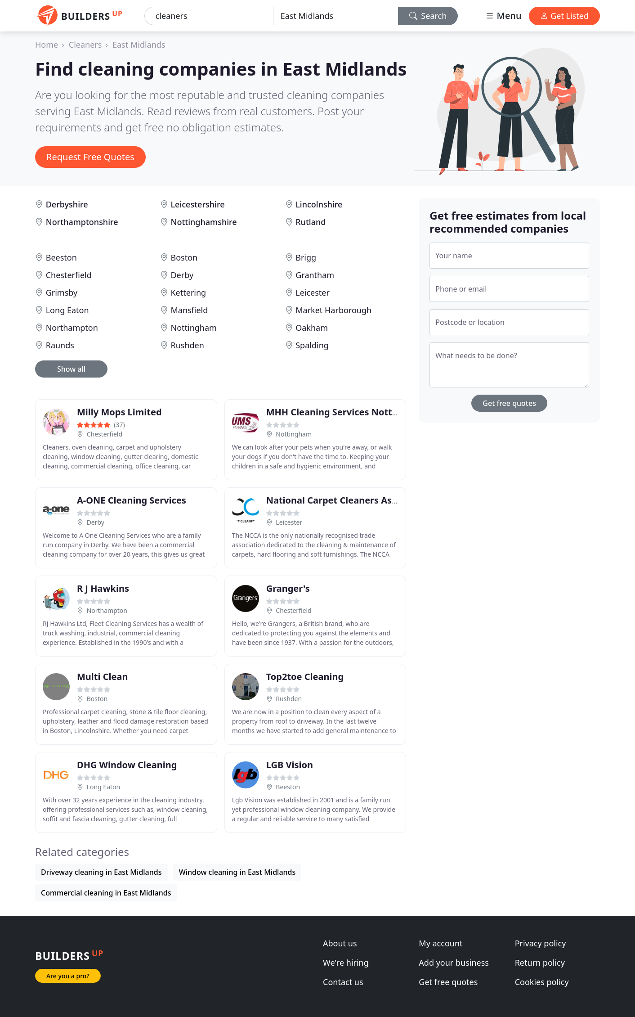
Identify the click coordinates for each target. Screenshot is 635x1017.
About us (340, 943)
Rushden (187, 345)
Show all (71, 369)
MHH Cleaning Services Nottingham (346, 412)
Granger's (288, 588)
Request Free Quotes (90, 157)
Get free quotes (509, 403)
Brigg (305, 257)
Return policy (540, 962)
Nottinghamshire (203, 221)
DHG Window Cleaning (127, 765)
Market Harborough (333, 310)
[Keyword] (208, 16)
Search (428, 15)
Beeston (61, 257)
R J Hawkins (103, 588)
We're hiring (346, 962)
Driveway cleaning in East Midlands (101, 872)
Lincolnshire (318, 204)
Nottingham (193, 327)
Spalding (312, 345)
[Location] (335, 16)
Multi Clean (102, 676)
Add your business (454, 962)
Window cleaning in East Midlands (237, 872)
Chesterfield (69, 275)
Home (46, 44)
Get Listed (564, 15)
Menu (503, 15)
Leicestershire (197, 204)
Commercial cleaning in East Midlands (106, 893)
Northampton (72, 327)
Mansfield (189, 310)
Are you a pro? (67, 976)
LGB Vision (289, 765)
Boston (183, 257)
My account (440, 943)
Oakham (311, 327)
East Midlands (138, 44)
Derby (181, 275)
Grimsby (62, 292)
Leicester (312, 292)
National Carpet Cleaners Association (349, 500)
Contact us (343, 981)
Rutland (310, 221)
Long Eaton (67, 310)
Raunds (60, 345)
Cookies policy (542, 981)
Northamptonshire (82, 221)
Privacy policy (540, 943)
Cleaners (85, 44)
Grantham (314, 275)
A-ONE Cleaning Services (131, 500)
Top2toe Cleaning (305, 676)
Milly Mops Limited (119, 412)
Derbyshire (67, 204)
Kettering (188, 292)
